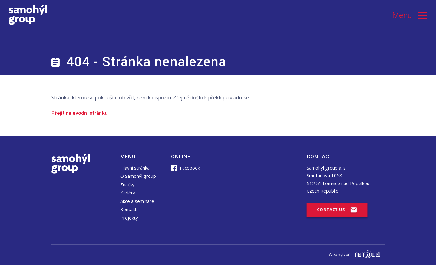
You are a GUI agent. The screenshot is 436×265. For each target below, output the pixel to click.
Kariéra (127, 193)
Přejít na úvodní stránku (79, 113)
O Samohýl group (138, 176)
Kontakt (128, 209)
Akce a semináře (137, 201)
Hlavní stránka (135, 168)
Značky (127, 184)
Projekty (129, 218)
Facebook (185, 168)
